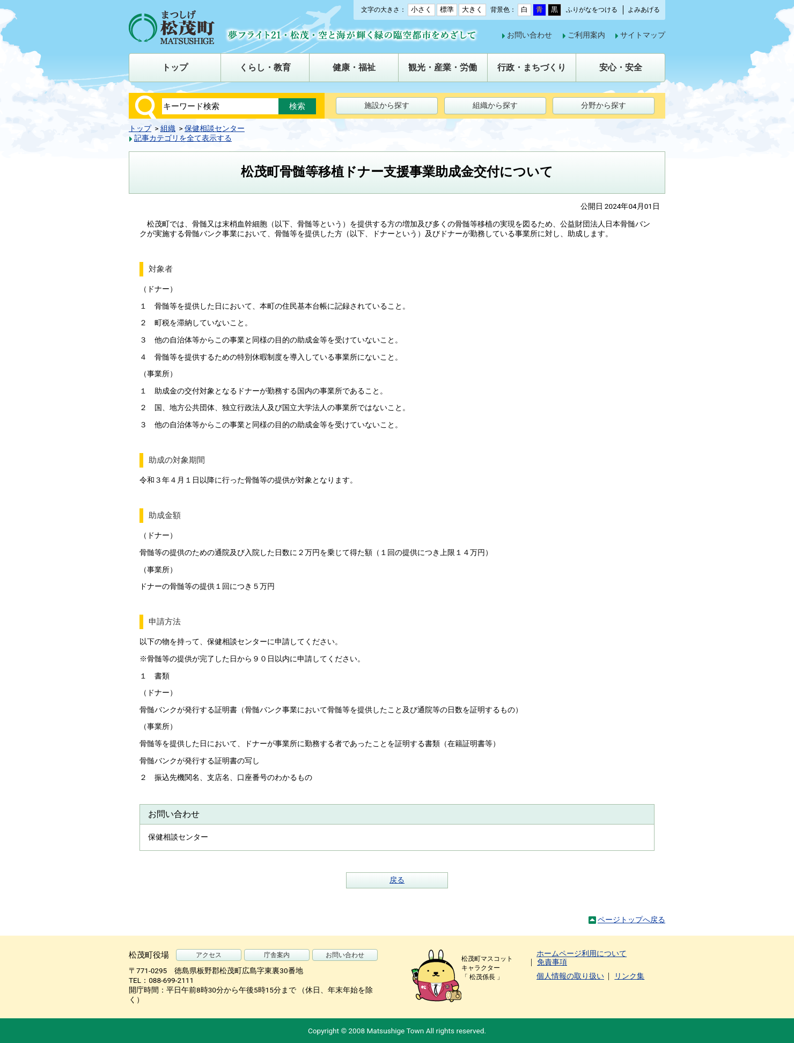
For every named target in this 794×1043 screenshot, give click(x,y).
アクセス (209, 955)
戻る (397, 880)
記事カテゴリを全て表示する (183, 138)
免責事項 (552, 962)
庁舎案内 (277, 955)
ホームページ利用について (581, 953)
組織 (167, 128)
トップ (140, 128)
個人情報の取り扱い (570, 976)
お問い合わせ (529, 35)
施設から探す (386, 105)
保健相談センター (215, 128)
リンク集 (629, 976)
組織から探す (495, 105)
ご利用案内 (586, 35)
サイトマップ (642, 35)
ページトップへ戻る (631, 919)
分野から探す (603, 105)
